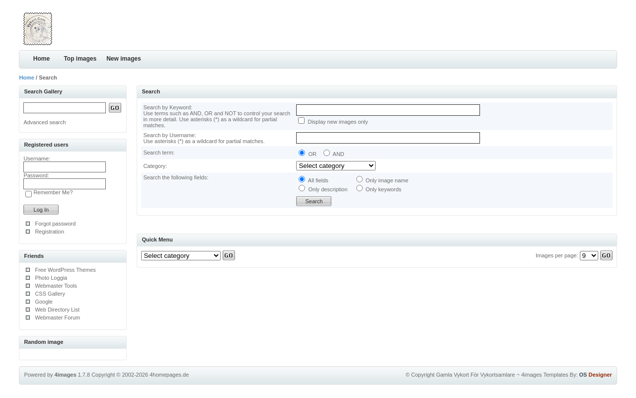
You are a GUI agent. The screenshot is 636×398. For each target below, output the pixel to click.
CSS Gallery (50, 294)
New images (123, 58)
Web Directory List (57, 310)
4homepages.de (169, 375)
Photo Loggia (51, 278)
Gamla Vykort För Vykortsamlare (475, 375)
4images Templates (544, 375)
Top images (80, 58)
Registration (49, 232)
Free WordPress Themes (65, 270)
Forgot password (55, 224)
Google (43, 302)
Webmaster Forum (57, 317)
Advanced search (44, 122)
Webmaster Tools (56, 286)
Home (41, 58)
